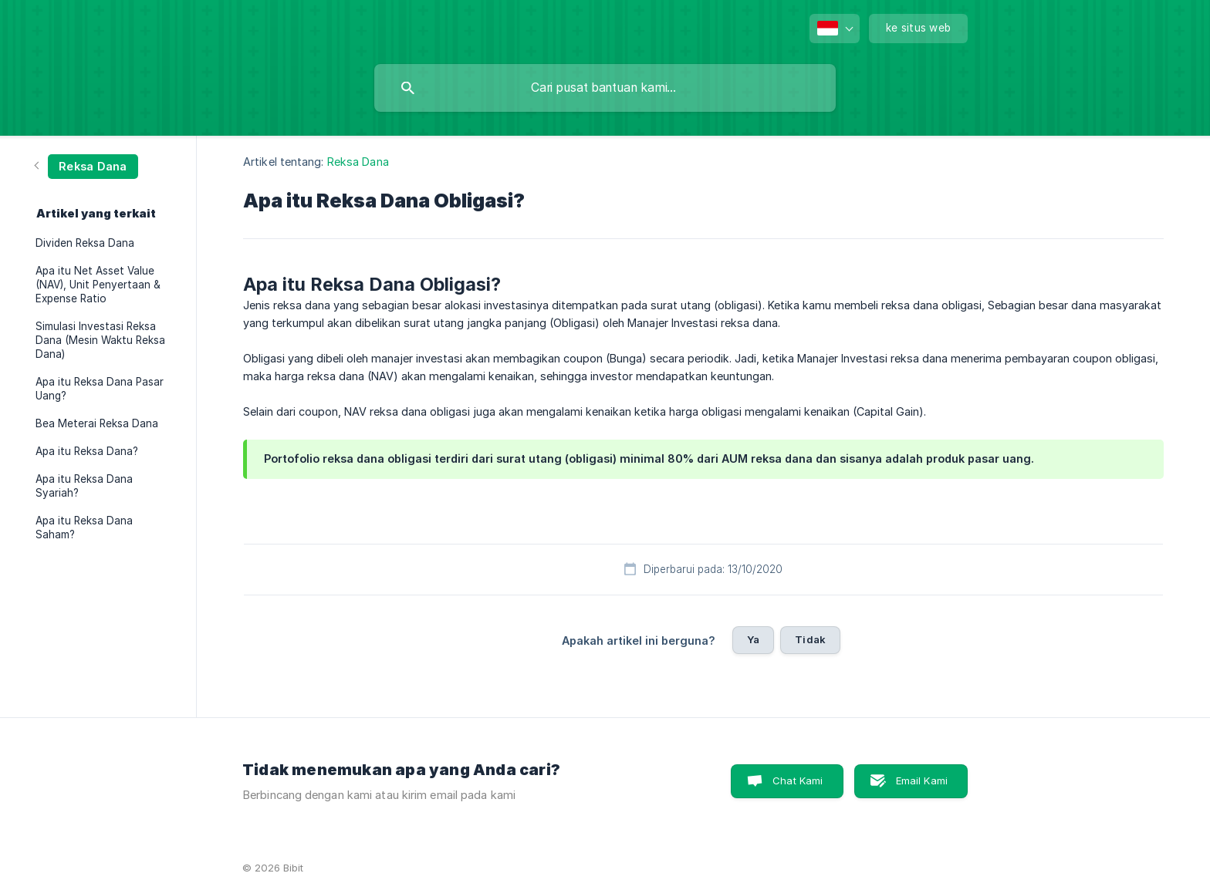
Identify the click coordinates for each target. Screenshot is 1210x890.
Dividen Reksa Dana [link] (84, 243)
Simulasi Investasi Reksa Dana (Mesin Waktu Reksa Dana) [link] (100, 340)
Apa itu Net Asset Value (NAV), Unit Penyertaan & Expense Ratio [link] (98, 285)
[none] (834, 28)
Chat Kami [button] (797, 780)
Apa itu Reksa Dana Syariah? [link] (84, 486)
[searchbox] (605, 88)
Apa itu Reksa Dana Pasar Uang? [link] (99, 389)
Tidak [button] (810, 639)
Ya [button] (753, 639)
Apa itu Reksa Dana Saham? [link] (84, 527)
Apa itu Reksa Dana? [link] (86, 451)
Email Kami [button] (922, 780)
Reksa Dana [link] (358, 161)
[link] (86, 165)
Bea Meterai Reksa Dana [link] (96, 423)
